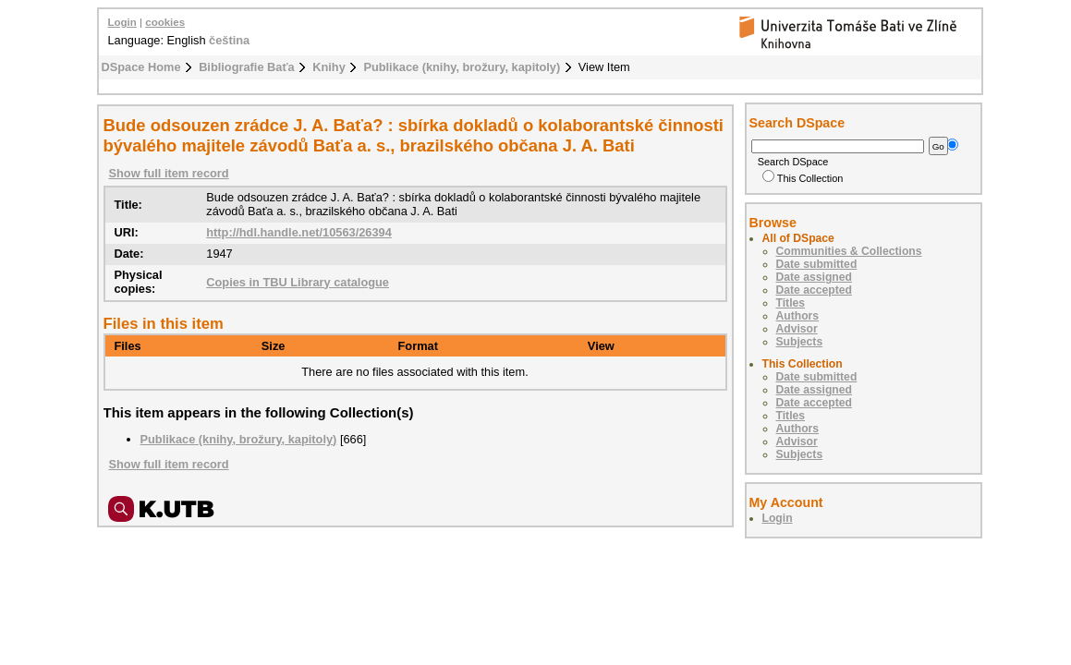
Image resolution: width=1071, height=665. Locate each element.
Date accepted (814, 290)
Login (122, 22)
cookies (165, 22)
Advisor (797, 328)
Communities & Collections (849, 251)
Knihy (329, 67)
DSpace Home (141, 67)
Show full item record (169, 173)
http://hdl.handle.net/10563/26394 (299, 232)
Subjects (799, 341)
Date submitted (817, 264)
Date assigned (814, 277)
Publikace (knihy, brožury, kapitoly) (461, 67)
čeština (229, 40)
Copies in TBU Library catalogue (297, 282)
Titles (791, 302)
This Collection (803, 178)
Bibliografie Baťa (247, 67)
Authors (798, 315)
